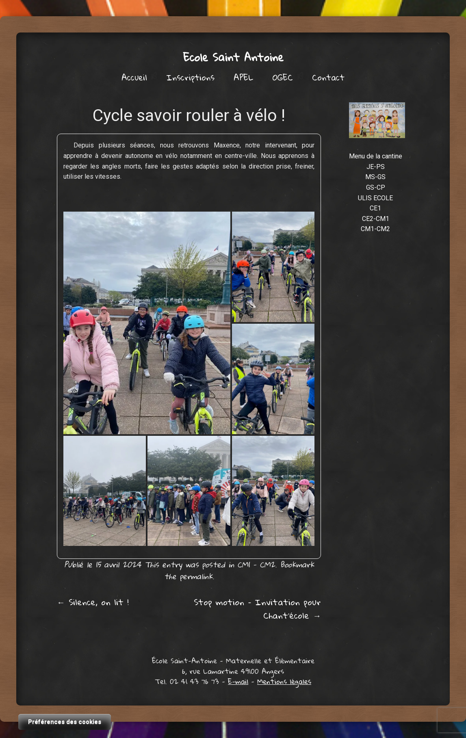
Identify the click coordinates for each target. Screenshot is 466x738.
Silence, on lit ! (93, 602)
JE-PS (375, 167)
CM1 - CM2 (256, 564)
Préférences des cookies (64, 721)
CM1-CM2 (375, 229)
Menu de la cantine (375, 156)
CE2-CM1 (375, 219)
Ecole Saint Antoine (233, 57)
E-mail (238, 681)
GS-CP (375, 187)
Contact (328, 77)
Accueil (134, 77)
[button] (146, 323)
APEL (244, 77)
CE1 (375, 208)
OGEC (283, 77)
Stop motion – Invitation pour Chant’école (257, 608)
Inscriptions (190, 77)
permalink (196, 576)
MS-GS (375, 177)
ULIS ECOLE (375, 198)
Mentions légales (284, 681)
